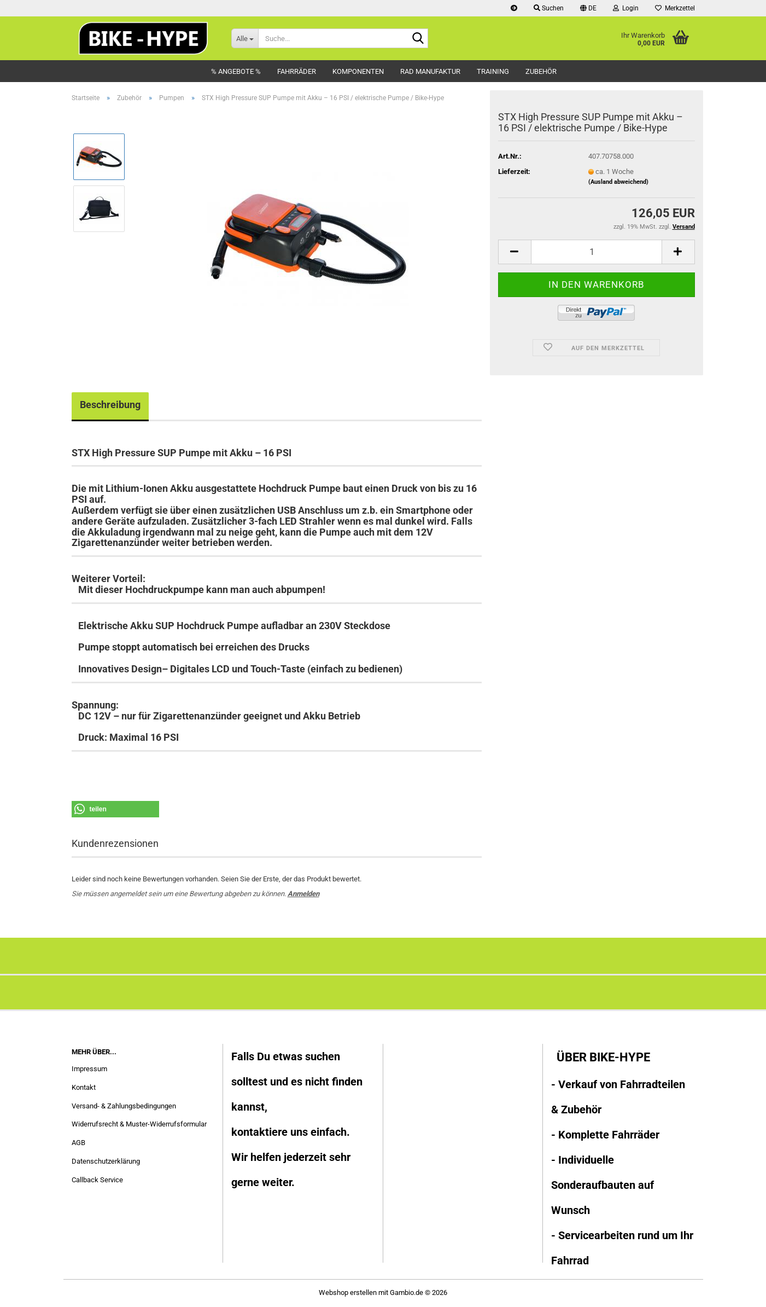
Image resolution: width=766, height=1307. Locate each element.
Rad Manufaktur (430, 71)
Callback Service (97, 1180)
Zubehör (541, 71)
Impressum (89, 1069)
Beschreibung (110, 404)
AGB (78, 1142)
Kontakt (84, 1087)
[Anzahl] (596, 252)
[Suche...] (244, 38)
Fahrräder (296, 71)
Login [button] (626, 8)
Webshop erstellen (348, 1292)
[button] (588, 8)
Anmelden (303, 894)
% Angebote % (236, 71)
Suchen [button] (549, 8)
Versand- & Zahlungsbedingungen (124, 1106)
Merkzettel (675, 8)
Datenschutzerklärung (106, 1161)
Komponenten (358, 71)
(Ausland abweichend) (618, 181)
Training (493, 71)
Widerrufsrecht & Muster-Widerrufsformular (139, 1124)
